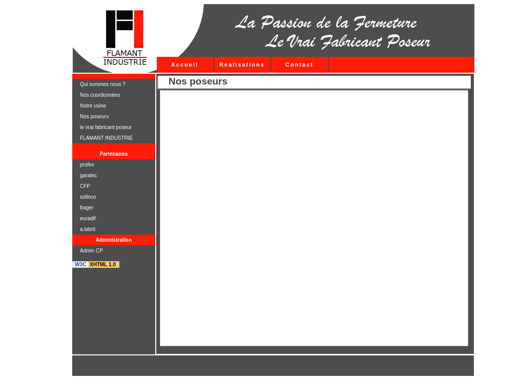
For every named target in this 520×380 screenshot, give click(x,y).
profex (87, 164)
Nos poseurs (94, 116)
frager (86, 207)
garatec (88, 175)
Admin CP (91, 251)
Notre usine (93, 106)
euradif (88, 218)
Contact (299, 64)
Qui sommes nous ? (103, 84)
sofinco (88, 197)
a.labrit (87, 229)
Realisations (242, 64)
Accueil (184, 64)
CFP (85, 186)
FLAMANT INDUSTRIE (106, 138)
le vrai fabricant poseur (106, 127)
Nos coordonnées (100, 95)
